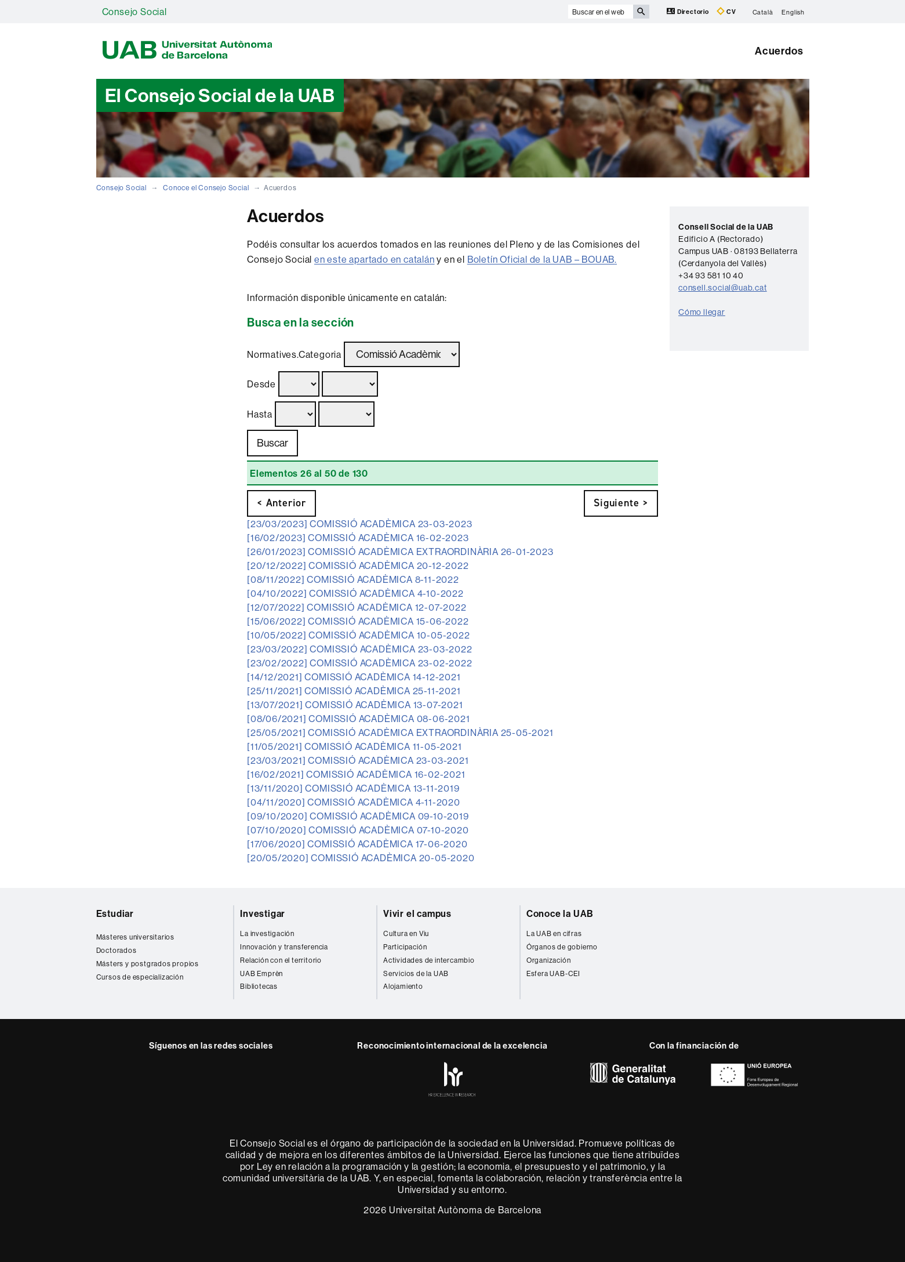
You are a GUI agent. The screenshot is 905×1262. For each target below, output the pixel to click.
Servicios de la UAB (416, 973)
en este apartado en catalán (374, 259)
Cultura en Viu (406, 933)
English (793, 12)
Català (763, 12)
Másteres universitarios (135, 937)
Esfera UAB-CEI (553, 973)
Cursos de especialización (140, 977)
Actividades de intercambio (429, 960)
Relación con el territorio (281, 960)
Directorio (689, 11)
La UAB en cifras (554, 933)
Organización (548, 960)
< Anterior (281, 503)
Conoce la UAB (560, 913)
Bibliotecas (259, 986)
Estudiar (115, 913)
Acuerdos (779, 50)
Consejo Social (134, 11)
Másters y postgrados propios (147, 963)
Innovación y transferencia (284, 946)
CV (726, 11)
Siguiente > (621, 503)
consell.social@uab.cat (722, 287)
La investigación (267, 933)
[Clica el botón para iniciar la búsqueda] (641, 12)
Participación (405, 946)
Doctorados (116, 950)
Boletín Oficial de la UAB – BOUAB (541, 259)
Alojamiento (403, 986)
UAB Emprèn (261, 973)
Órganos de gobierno (562, 946)
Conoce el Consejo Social (206, 187)
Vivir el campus (417, 913)
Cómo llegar (701, 312)
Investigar (262, 913)
